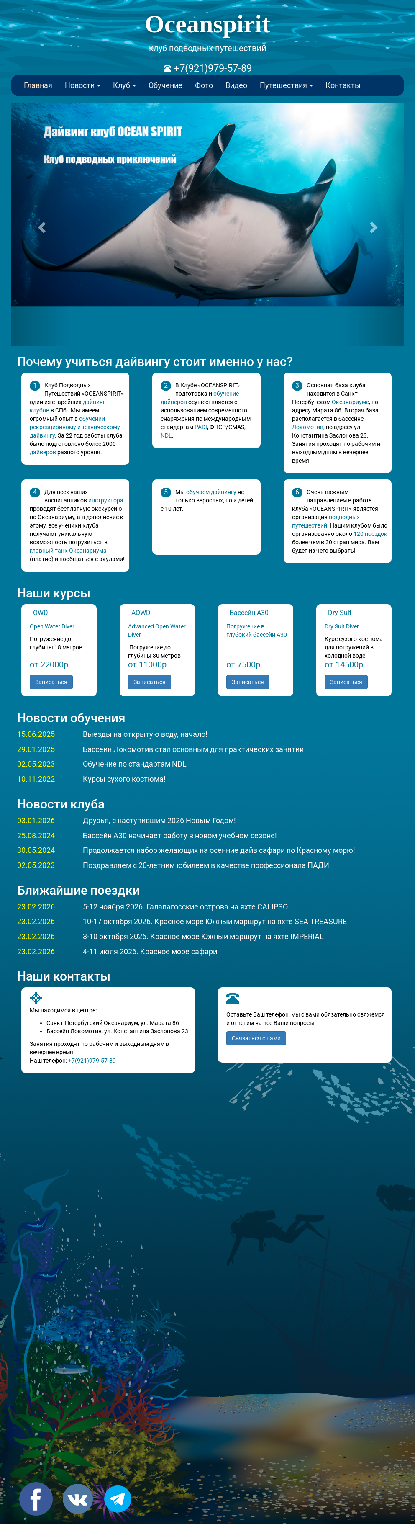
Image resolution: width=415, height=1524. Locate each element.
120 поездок (370, 533)
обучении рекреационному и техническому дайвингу (75, 427)
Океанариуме (350, 402)
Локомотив (307, 427)
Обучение (165, 85)
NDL (166, 435)
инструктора (105, 500)
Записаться (51, 682)
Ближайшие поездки (78, 890)
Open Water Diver (52, 626)
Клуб (124, 85)
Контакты (343, 85)
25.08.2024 (36, 835)
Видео (236, 85)
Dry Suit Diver (342, 626)
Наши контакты (63, 976)
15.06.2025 (36, 734)
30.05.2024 (36, 850)
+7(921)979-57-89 (211, 68)
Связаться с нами (256, 1038)
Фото (204, 85)
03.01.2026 (36, 820)
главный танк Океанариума (68, 550)
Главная (38, 85)
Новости (82, 85)
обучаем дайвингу (211, 492)
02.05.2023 (36, 763)
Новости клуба (61, 804)
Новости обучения (71, 718)
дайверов (43, 452)
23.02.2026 (36, 906)
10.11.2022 (36, 779)
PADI (201, 427)
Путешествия (286, 85)
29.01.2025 (36, 749)
